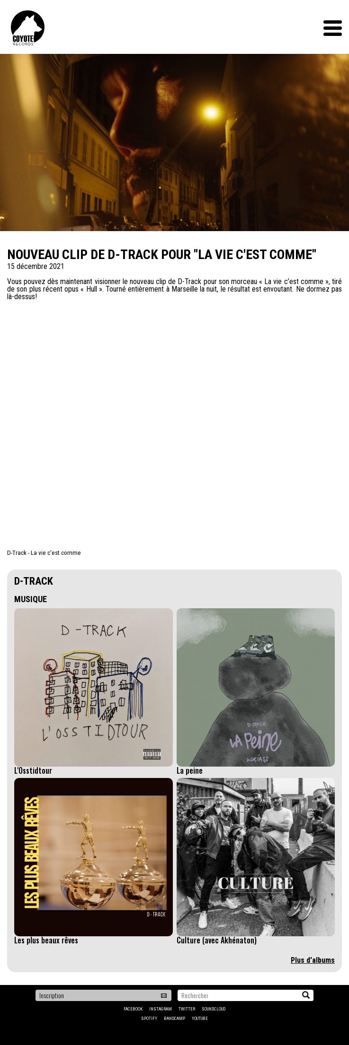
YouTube (200, 1018)
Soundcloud (213, 1009)
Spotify (149, 1018)
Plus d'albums (313, 960)
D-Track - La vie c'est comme (44, 552)
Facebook (133, 1009)
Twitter (187, 1009)
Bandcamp (174, 1018)
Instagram (160, 1009)
